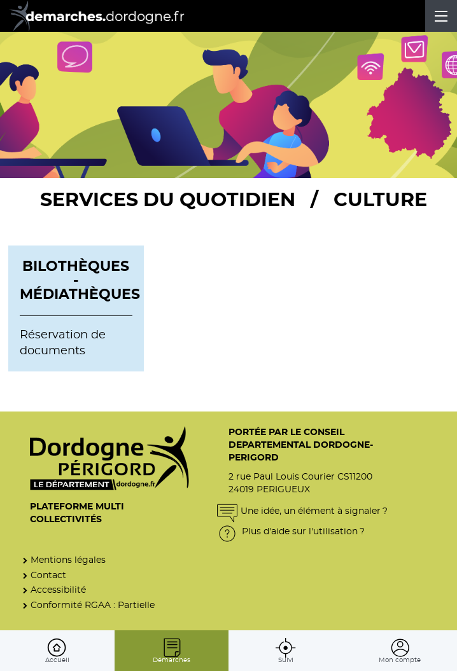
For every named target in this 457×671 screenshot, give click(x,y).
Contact (48, 575)
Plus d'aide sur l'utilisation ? (291, 531)
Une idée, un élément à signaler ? (302, 511)
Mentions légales (68, 560)
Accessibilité (58, 590)
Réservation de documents (63, 343)
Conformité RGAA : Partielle (93, 605)
